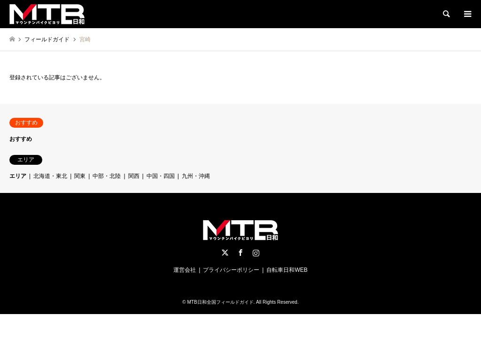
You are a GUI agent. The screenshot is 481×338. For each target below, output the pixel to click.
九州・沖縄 (196, 176)
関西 (134, 176)
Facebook (240, 252)
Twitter (225, 252)
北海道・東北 (50, 176)
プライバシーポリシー (231, 270)
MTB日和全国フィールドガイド (220, 302)
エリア (17, 176)
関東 (79, 176)
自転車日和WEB (286, 270)
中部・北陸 (107, 176)
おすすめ (20, 139)
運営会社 (184, 270)
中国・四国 (161, 176)
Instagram (256, 252)
